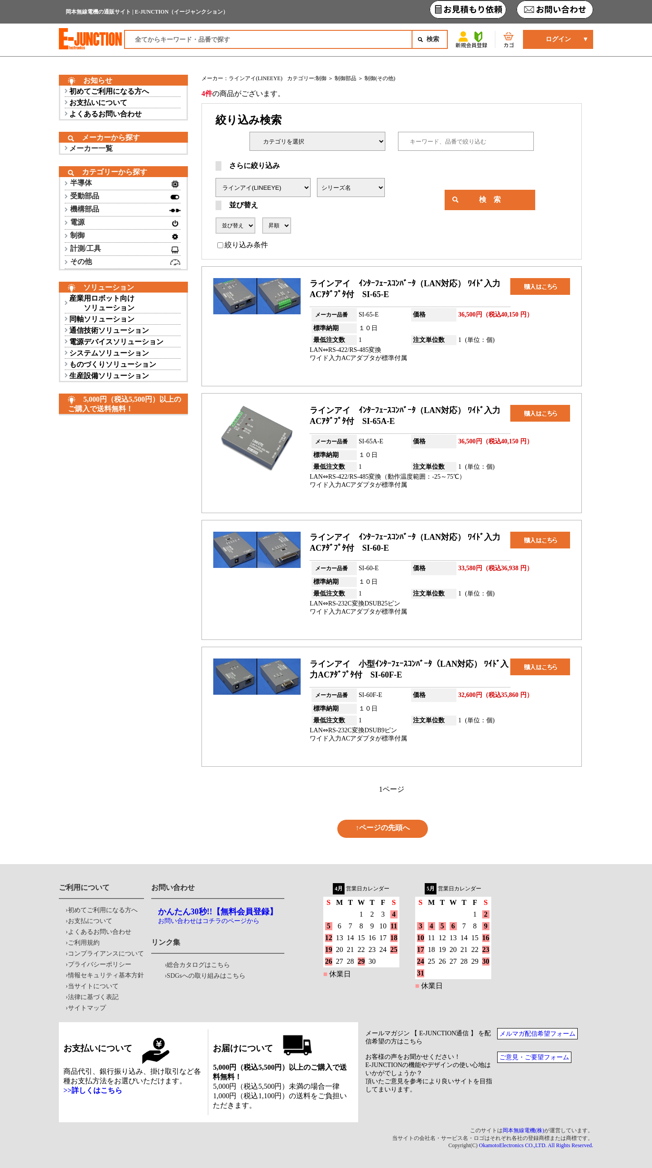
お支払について (90, 921)
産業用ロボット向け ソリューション (101, 303)
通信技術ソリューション (109, 330)
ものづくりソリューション (112, 364)
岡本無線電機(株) (523, 1130)
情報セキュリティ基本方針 (106, 975)
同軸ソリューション (101, 319)
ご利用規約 (84, 942)
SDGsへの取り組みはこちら (206, 975)
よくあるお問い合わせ (105, 114)
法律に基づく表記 (93, 997)
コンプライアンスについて (106, 953)
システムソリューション (109, 353)
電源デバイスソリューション (116, 342)
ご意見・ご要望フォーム (534, 1057)
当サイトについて (93, 986)
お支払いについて (98, 102)
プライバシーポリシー (99, 964)
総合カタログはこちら (198, 964)
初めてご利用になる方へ (109, 91)
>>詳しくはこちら (92, 1090)
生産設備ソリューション (109, 376)
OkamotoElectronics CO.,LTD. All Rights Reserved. (536, 1145)
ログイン (558, 39)
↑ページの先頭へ (382, 828)
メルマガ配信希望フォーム (537, 1033)
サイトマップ (87, 1008)
